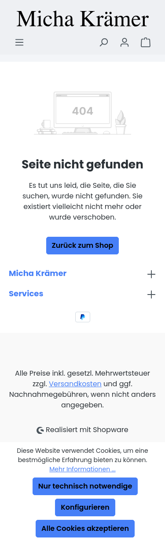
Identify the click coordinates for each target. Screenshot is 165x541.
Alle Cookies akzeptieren (85, 528)
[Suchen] (103, 42)
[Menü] (19, 42)
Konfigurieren (85, 507)
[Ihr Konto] (124, 42)
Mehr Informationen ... (82, 469)
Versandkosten (75, 384)
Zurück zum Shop (83, 245)
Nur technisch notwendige (85, 486)
